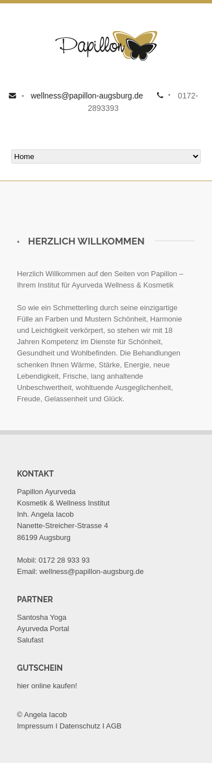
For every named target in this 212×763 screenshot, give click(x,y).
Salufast (30, 640)
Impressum (35, 726)
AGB (114, 726)
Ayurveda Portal (43, 628)
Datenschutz (79, 726)
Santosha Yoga (41, 617)
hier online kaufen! (47, 685)
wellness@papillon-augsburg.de (86, 95)
